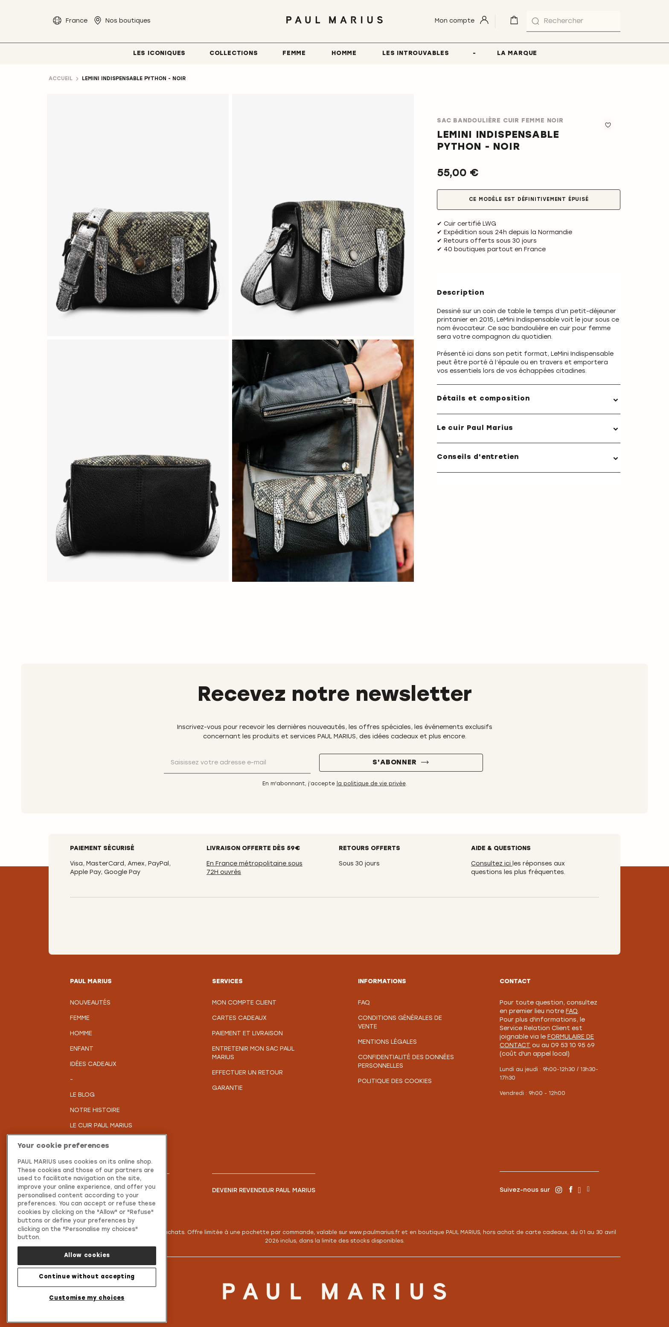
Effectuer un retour (247, 1073)
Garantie (227, 1088)
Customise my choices (86, 1298)
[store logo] (334, 26)
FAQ (364, 1003)
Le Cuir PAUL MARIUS (101, 1126)
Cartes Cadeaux (239, 1018)
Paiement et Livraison (247, 1034)
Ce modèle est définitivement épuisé (529, 199)
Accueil (61, 78)
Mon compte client (244, 1003)
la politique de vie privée (371, 784)
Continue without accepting (87, 1277)
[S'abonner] (401, 763)
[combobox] (573, 21)
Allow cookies (87, 1255)
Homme (81, 1034)
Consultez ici (491, 864)
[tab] (528, 399)
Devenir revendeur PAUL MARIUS (263, 1191)
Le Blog (82, 1095)
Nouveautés (90, 1003)
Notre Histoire (95, 1110)
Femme (80, 1018)
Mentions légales (387, 1042)
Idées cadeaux (93, 1064)
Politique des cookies (395, 1081)
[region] (87, 1228)
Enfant (81, 1049)
